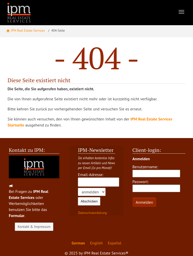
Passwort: (156, 185)
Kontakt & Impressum (34, 226)
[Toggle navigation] (181, 12)
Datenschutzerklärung (92, 213)
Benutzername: (156, 170)
